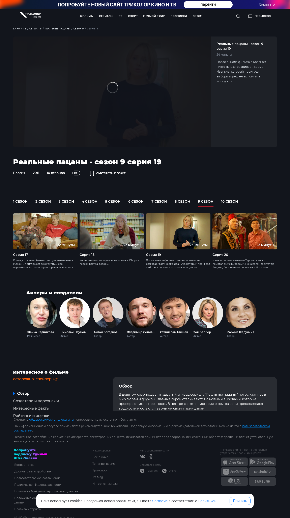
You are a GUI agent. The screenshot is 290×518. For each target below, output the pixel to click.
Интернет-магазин (106, 474)
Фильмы (86, 16)
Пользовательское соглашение (37, 468)
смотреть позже (108, 174)
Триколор (99, 460)
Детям (198, 16)
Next (263, 318)
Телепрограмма (104, 454)
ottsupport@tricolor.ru (30, 512)
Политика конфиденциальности (38, 475)
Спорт (133, 16)
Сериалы (106, 16)
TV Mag (97, 467)
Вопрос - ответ (25, 455)
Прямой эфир (154, 16)
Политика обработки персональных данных (46, 481)
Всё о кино (100, 447)
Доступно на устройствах (32, 461)
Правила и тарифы (28, 499)
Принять (240, 501)
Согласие (160, 501)
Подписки (179, 16)
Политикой (207, 501)
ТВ (120, 16)
